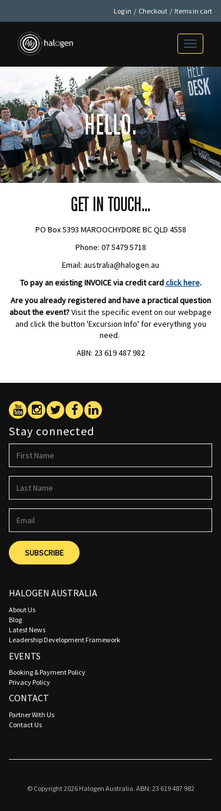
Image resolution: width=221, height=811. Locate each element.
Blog (15, 619)
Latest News (27, 629)
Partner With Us (31, 714)
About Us (22, 609)
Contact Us (25, 724)
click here (183, 282)
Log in (122, 10)
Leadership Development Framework (64, 639)
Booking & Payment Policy (47, 672)
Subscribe (44, 552)
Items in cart (193, 10)
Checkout (152, 10)
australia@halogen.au (121, 265)
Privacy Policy (29, 682)
